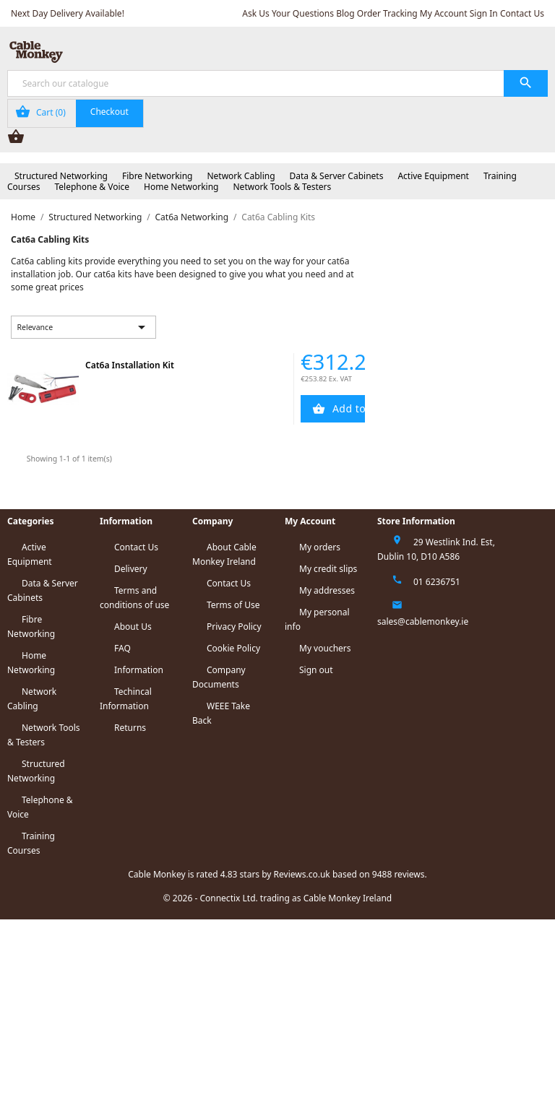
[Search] (277, 83)
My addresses (327, 590)
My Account (444, 13)
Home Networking (181, 187)
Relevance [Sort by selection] (83, 327)
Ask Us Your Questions (288, 13)
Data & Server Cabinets (337, 176)
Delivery (130, 569)
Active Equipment (433, 176)
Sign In (484, 13)
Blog (345, 13)
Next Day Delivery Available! (67, 13)
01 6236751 (436, 582)
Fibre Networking (157, 176)
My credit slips (328, 569)
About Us (133, 626)
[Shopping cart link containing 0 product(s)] (75, 113)
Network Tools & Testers (282, 187)
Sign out (316, 670)
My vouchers (325, 648)
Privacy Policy (234, 626)
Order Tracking (387, 13)
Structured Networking (61, 176)
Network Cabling (241, 176)
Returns (130, 728)
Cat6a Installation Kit (129, 365)
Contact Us (522, 13)
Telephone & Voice (91, 187)
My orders (319, 547)
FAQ (122, 648)
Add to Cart (348, 408)
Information (138, 670)
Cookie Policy (233, 648)
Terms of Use (233, 605)
